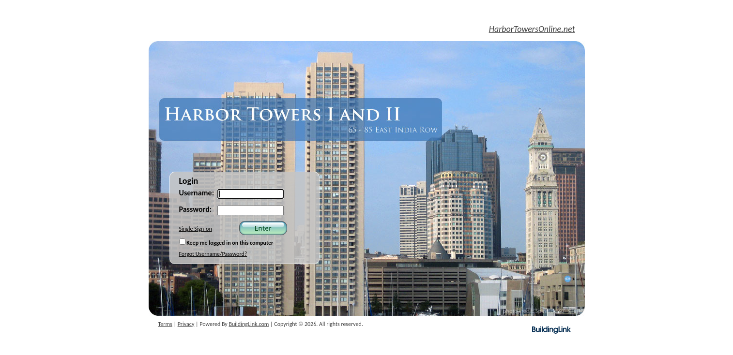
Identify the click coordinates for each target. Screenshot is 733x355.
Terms (165, 324)
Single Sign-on (195, 228)
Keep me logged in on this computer (226, 242)
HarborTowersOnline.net (532, 29)
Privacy (186, 324)
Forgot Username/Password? (213, 254)
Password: (195, 209)
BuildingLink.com (249, 324)
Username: (196, 192)
